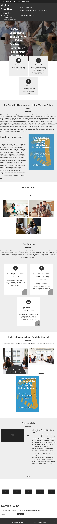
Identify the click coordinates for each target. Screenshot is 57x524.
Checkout (29, 8)
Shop (43, 13)
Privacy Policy (34, 13)
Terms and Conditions (27, 16)
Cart (21, 8)
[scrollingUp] (54, 521)
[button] (27, 476)
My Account (24, 13)
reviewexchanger (42, 522)
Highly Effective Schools (6, 9)
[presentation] (3, 38)
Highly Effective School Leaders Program (33, 10)
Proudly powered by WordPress (18, 522)
